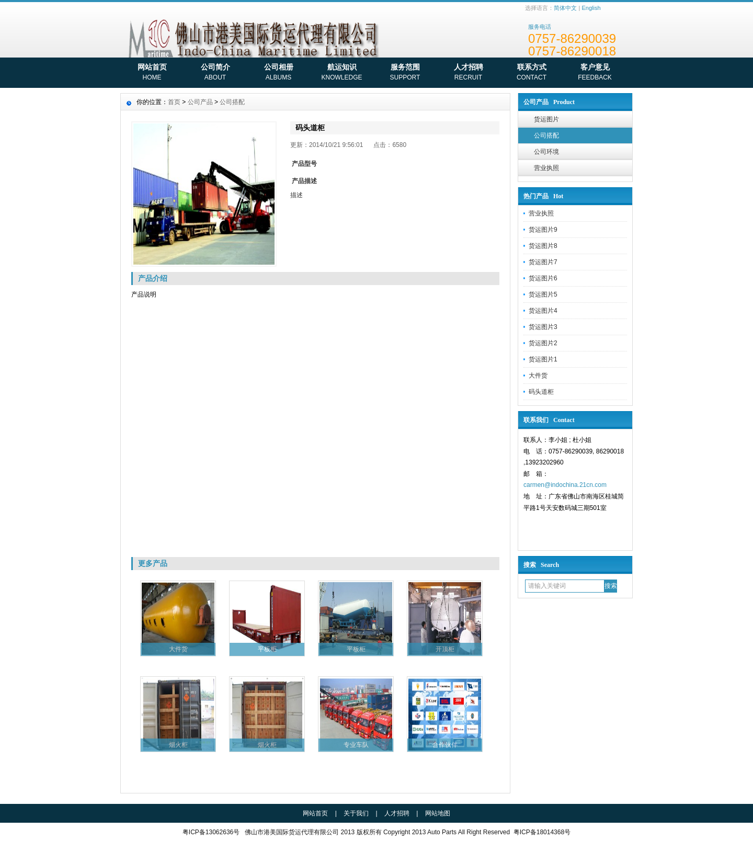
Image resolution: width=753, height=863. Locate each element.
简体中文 (565, 8)
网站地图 (437, 813)
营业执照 (546, 168)
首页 (174, 102)
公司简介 (215, 73)
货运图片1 (543, 359)
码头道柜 (541, 391)
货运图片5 (543, 294)
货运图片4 (543, 310)
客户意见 (594, 73)
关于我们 (356, 813)
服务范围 (405, 73)
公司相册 (278, 73)
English (590, 8)
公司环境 (546, 151)
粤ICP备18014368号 (542, 832)
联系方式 (531, 73)
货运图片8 (543, 245)
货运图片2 (543, 343)
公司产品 (200, 102)
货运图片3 (543, 327)
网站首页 (152, 73)
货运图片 (546, 119)
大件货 (538, 375)
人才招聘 (468, 73)
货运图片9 (543, 229)
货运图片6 (543, 278)
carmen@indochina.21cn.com (565, 485)
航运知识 (341, 73)
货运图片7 (543, 262)
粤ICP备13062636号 (210, 832)
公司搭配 (546, 135)
